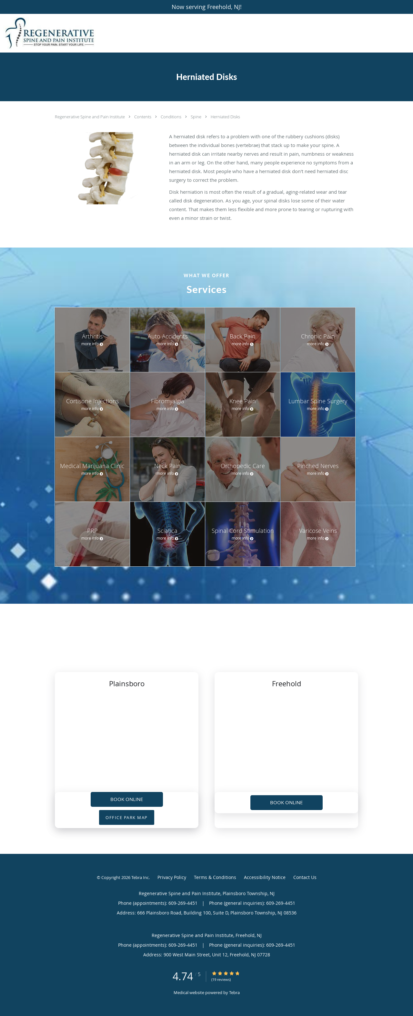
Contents (143, 117)
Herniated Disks (225, 117)
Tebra (234, 992)
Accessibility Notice (265, 877)
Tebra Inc (140, 877)
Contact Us (305, 877)
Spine (196, 117)
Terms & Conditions (215, 877)
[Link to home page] (48, 33)
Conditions (171, 117)
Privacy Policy (171, 877)
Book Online (126, 799)
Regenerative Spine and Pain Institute (90, 117)
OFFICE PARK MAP (127, 817)
